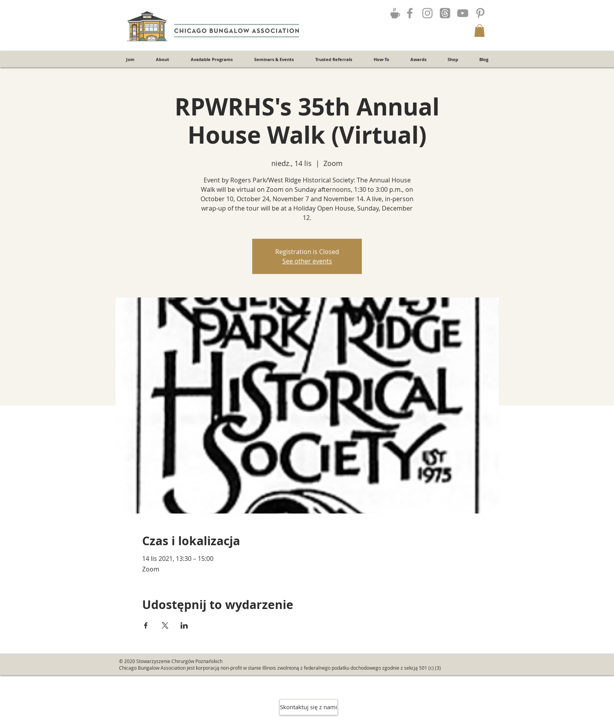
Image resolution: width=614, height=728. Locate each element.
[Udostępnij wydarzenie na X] (165, 625)
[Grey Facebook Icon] (410, 13)
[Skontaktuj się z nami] (309, 707)
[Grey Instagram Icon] (427, 13)
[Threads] (445, 13)
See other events (307, 261)
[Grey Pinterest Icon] (480, 13)
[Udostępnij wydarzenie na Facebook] (146, 625)
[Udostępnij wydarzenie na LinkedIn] (184, 625)
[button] (479, 30)
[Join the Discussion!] (395, 13)
